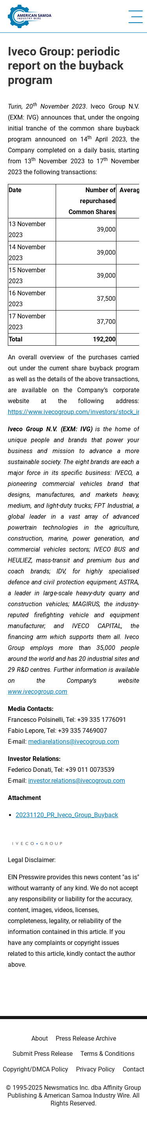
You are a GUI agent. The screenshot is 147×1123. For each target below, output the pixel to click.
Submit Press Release (43, 1053)
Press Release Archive (86, 1038)
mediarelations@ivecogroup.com (73, 741)
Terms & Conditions (107, 1053)
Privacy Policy (95, 1069)
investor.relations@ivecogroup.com (76, 780)
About (39, 1038)
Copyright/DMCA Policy (35, 1069)
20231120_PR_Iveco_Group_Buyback (67, 815)
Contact (133, 1069)
